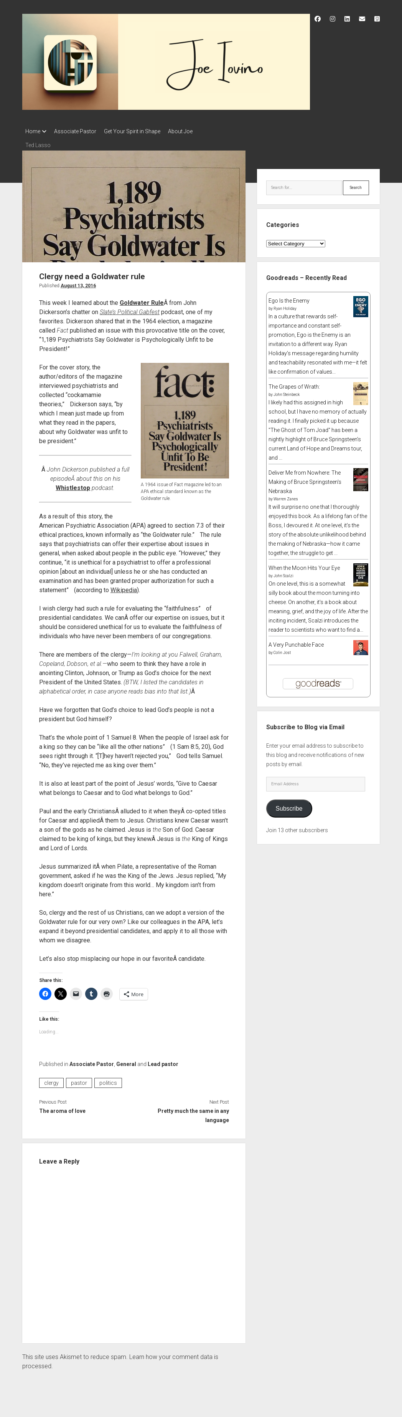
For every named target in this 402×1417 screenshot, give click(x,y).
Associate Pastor (79, 131)
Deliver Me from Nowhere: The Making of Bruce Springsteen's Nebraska (305, 479)
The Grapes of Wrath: (294, 384)
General (126, 1062)
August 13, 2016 (78, 283)
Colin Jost (282, 650)
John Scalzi (283, 573)
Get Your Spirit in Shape (140, 131)
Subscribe (289, 806)
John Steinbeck (286, 392)
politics (108, 1081)
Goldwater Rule (142, 300)
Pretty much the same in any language (193, 1113)
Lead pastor (163, 1062)
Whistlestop (73, 485)
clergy (51, 1081)
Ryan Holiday (285, 306)
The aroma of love (62, 1109)
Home (32, 131)
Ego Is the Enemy (289, 298)
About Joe (192, 131)
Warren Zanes (285, 497)
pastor (79, 1081)
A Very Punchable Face (296, 642)
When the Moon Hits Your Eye (304, 566)
